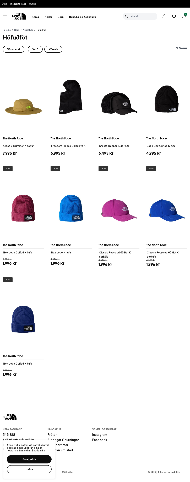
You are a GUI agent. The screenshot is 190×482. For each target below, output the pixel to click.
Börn (61, 16)
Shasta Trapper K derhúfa (114, 145)
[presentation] (35, 16)
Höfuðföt (41, 29)
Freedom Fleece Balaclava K (68, 145)
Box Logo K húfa (61, 252)
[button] (29, 459)
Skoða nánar (39, 450)
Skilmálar (67, 472)
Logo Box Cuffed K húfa (161, 145)
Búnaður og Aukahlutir (82, 16)
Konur (35, 16)
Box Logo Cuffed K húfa (17, 252)
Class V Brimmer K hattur (18, 145)
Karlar (48, 16)
